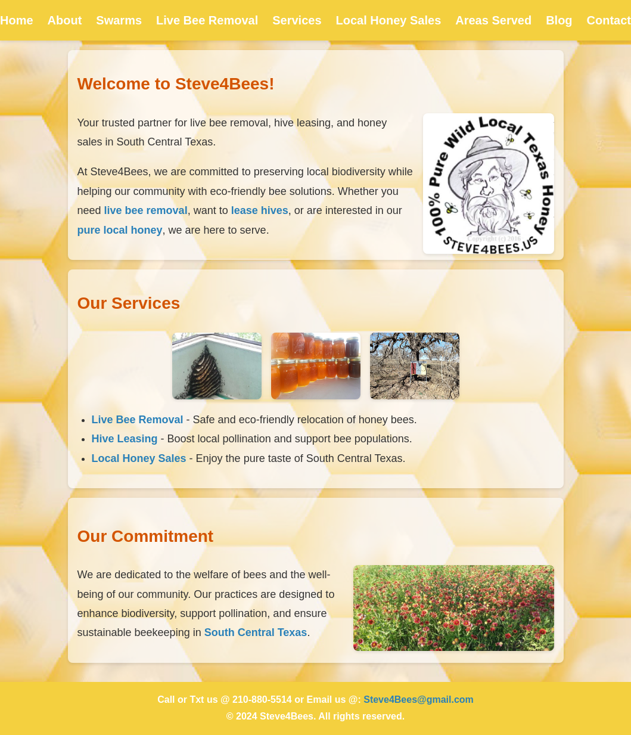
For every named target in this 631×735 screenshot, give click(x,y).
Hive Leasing (125, 439)
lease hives (259, 210)
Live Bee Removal (207, 20)
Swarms (119, 20)
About (65, 20)
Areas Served (493, 20)
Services (296, 20)
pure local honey (120, 230)
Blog (559, 20)
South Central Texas (255, 632)
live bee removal (146, 210)
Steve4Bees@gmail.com (418, 699)
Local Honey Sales (389, 20)
